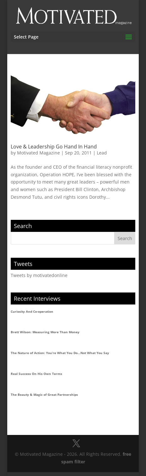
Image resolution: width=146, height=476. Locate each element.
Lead (102, 153)
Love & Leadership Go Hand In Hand (54, 146)
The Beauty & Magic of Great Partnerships (44, 394)
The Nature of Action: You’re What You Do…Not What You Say (60, 353)
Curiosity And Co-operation (32, 311)
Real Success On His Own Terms (36, 373)
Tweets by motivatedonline (39, 275)
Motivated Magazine (38, 153)
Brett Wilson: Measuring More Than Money (45, 332)
